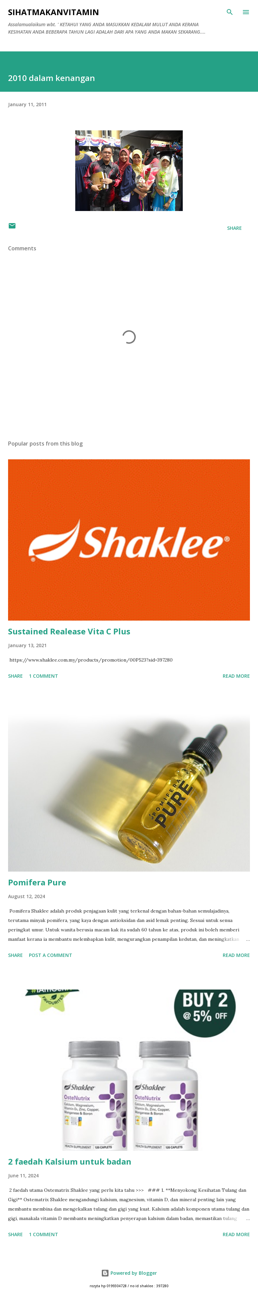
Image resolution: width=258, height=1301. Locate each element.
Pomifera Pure (37, 882)
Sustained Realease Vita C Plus (69, 631)
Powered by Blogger (129, 1273)
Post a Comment (50, 955)
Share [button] (234, 228)
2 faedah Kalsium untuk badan (69, 1161)
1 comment (43, 676)
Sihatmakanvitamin (53, 11)
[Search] (230, 12)
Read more (236, 676)
